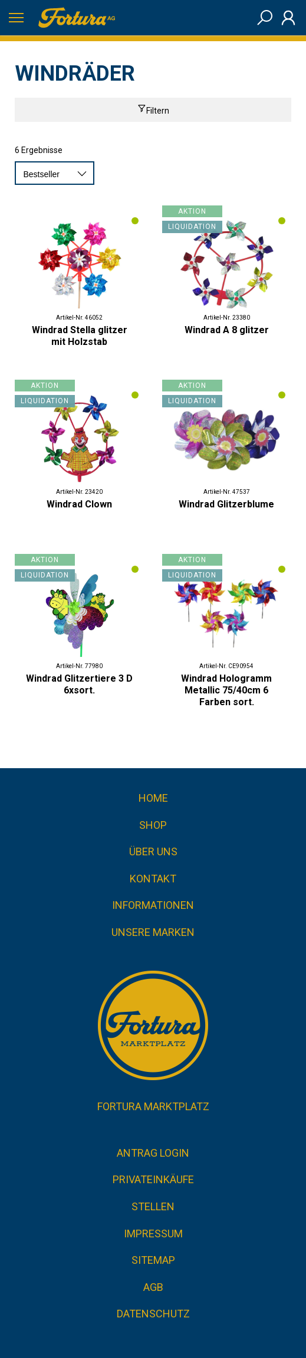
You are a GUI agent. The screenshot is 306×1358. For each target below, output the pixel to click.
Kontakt (153, 878)
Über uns (153, 851)
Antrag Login (153, 1153)
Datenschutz (153, 1313)
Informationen (153, 905)
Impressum (153, 1233)
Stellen (153, 1206)
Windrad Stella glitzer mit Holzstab (79, 335)
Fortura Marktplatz (153, 1106)
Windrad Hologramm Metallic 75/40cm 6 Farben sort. (226, 690)
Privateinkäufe (153, 1179)
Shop (153, 825)
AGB (153, 1287)
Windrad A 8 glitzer (227, 330)
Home (153, 798)
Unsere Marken (153, 932)
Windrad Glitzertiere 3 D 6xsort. (79, 684)
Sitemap (153, 1260)
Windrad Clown (79, 504)
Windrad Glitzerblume (226, 504)
